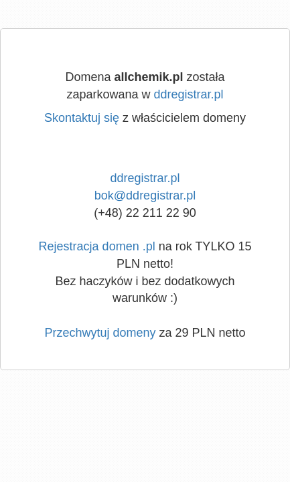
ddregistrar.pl (189, 94)
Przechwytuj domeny (99, 332)
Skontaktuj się (81, 118)
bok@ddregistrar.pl (145, 195)
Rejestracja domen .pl (97, 246)
